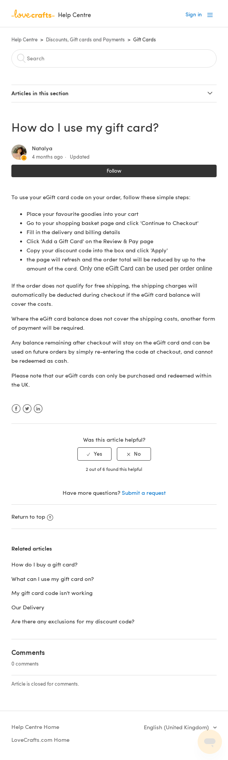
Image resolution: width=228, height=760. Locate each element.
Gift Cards (144, 39)
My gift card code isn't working (52, 592)
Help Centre (24, 39)
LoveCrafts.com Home (40, 739)
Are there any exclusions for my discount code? (72, 621)
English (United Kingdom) (177, 727)
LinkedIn (38, 409)
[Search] (114, 58)
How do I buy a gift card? (44, 564)
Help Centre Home (35, 726)
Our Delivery (27, 607)
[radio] (94, 454)
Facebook (16, 409)
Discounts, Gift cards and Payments (85, 39)
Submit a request (144, 492)
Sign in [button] (194, 14)
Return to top (32, 516)
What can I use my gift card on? (52, 578)
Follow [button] (114, 170)
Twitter (27, 409)
